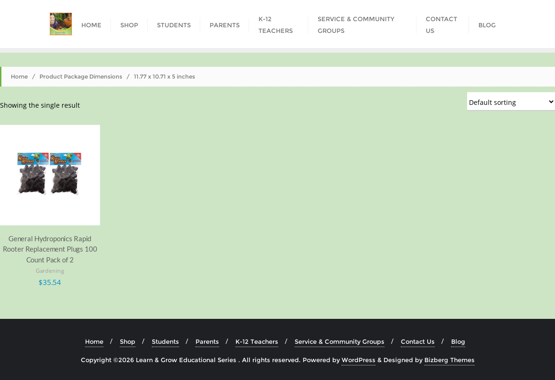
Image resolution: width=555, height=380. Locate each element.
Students (165, 341)
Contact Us (418, 341)
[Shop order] (511, 101)
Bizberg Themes (449, 360)
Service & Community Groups (339, 341)
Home (19, 76)
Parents (207, 341)
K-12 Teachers (256, 341)
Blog (458, 341)
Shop (127, 341)
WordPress (358, 360)
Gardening (50, 271)
